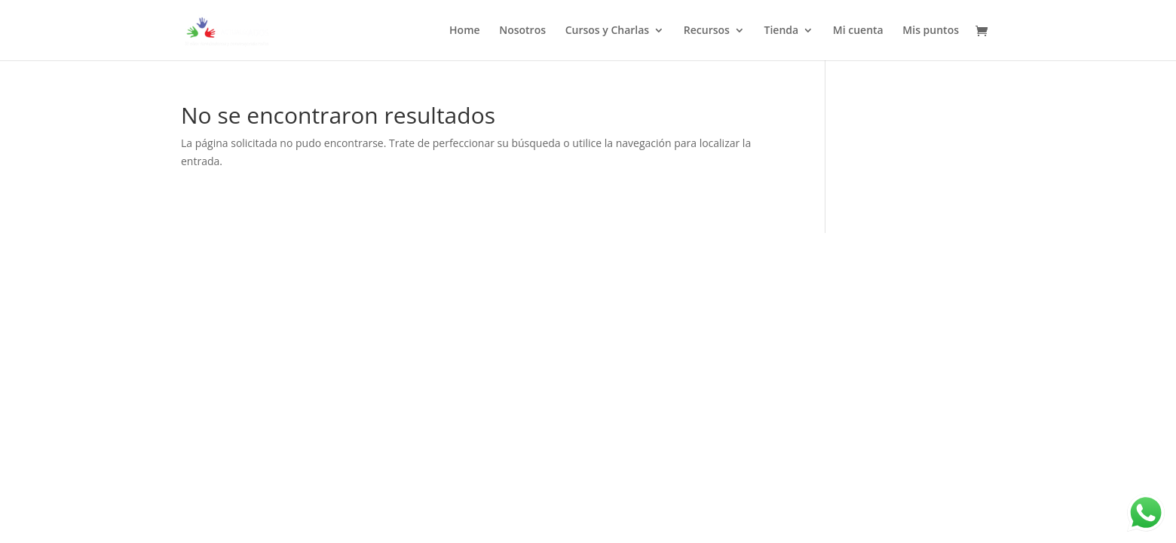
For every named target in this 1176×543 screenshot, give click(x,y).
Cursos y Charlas (607, 31)
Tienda (781, 31)
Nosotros (522, 31)
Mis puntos (930, 31)
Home (464, 31)
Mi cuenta (858, 31)
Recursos (707, 31)
